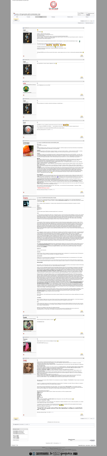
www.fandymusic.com (40, 321)
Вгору (95, 445)
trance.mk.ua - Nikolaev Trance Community (64, 449)
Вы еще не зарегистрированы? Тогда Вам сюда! (21, 0)
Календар (53, 16)
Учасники (28, 16)
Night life (29, 13)
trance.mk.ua (88, 445)
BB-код (14, 435)
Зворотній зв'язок (81, 445)
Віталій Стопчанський (54, 448)
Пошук (87, 16)
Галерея (41, 16)
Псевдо (79, 13)
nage (24, 30)
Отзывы (39, 13)
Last (92, 20)
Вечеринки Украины (34, 13)
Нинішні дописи (70, 16)
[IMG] (14, 437)
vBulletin (43, 447)
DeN (24, 122)
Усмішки (14, 436)
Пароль (79, 14)
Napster (25, 339)
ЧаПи (17, 16)
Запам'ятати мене (90, 13)
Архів (92, 445)
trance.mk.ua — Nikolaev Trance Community (21, 13)
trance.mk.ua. (74, 450)
